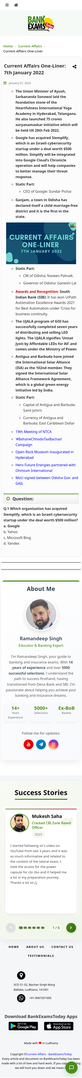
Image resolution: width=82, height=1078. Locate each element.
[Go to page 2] (25, 928)
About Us (35, 947)
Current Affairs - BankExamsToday (49, 1054)
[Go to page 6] (42, 928)
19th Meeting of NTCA (34, 431)
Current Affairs (30, 46)
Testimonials (41, 956)
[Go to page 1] (21, 928)
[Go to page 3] (29, 928)
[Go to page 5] (38, 928)
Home (8, 46)
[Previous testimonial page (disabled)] (11, 928)
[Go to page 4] (33, 928)
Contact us (62, 947)
